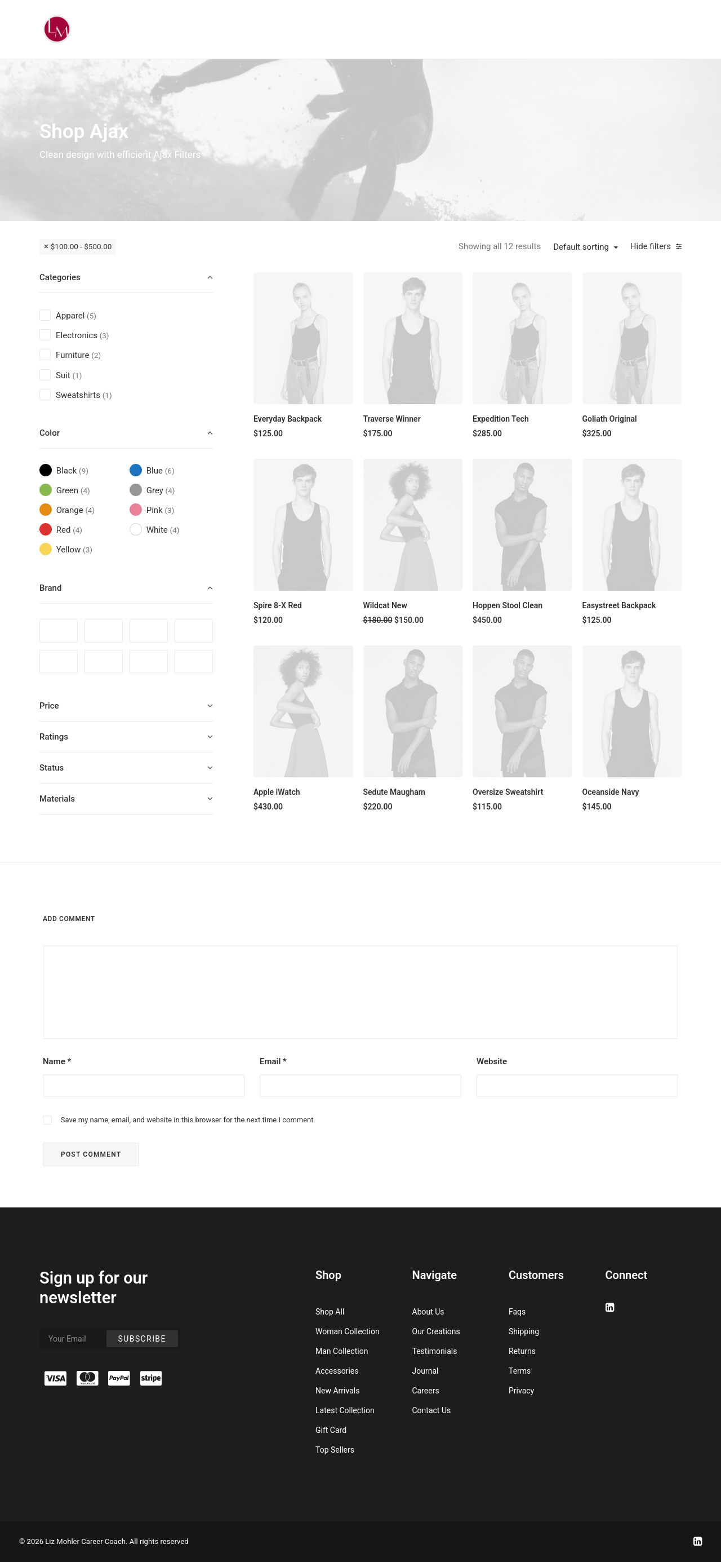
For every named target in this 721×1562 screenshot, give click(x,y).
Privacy (521, 1390)
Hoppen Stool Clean (507, 605)
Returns (522, 1351)
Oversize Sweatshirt (508, 792)
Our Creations (436, 1331)
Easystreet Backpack (619, 605)
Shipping (524, 1331)
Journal (425, 1370)
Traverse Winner (392, 418)
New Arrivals (337, 1390)
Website (492, 1061)
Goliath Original (609, 418)
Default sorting (581, 247)
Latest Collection (345, 1410)
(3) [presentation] (104, 335)
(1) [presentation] (77, 375)
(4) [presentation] (85, 490)
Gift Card (330, 1430)
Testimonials (434, 1351)
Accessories (336, 1370)
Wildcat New (385, 605)
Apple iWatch (276, 792)
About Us (428, 1311)
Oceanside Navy (610, 792)
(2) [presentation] (96, 355)
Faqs (517, 1311)
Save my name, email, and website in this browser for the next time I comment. (188, 1120)
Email (273, 1061)
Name (57, 1061)
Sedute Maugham (394, 792)
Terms (520, 1370)
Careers (425, 1390)
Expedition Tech (501, 418)
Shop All (329, 1311)
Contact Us (431, 1410)
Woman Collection (347, 1331)
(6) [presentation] (170, 470)
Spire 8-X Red (277, 605)
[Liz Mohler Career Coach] (57, 29)
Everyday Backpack (287, 418)
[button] (303, 338)
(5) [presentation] (91, 315)
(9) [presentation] (83, 470)
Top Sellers (334, 1449)
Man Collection (341, 1351)
